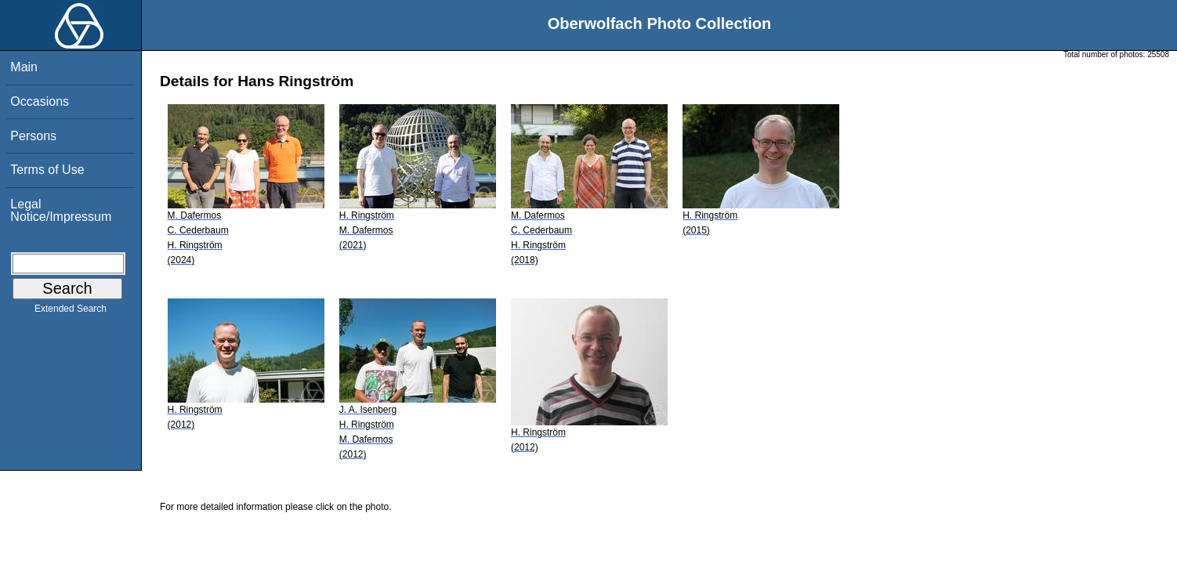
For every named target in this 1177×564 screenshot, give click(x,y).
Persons (33, 136)
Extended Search (70, 311)
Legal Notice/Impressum (60, 210)
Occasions (39, 101)
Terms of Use (47, 169)
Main (24, 67)
